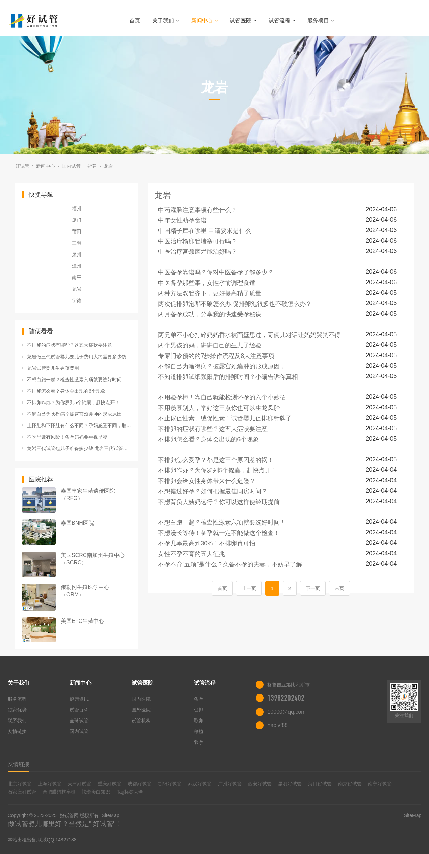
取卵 (198, 720)
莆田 (76, 231)
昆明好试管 (290, 783)
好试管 (22, 166)
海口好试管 (320, 783)
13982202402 (285, 697)
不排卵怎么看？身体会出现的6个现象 (66, 391)
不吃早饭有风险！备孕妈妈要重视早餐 (67, 437)
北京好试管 (19, 783)
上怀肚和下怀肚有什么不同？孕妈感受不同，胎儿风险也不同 (79, 425)
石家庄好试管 (22, 792)
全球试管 (79, 720)
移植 (198, 731)
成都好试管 (139, 783)
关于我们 (165, 20)
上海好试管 (49, 783)
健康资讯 (79, 699)
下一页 (313, 588)
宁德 (76, 300)
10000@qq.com (286, 712)
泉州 (76, 254)
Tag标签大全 (130, 792)
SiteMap (110, 815)
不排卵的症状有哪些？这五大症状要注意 (69, 345)
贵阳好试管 (169, 783)
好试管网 (69, 815)
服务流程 (17, 699)
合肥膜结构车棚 (59, 792)
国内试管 (71, 166)
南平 (76, 277)
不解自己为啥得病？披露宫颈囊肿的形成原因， (76, 414)
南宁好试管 (380, 783)
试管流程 (282, 20)
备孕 (198, 699)
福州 (76, 208)
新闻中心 (204, 20)
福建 (92, 166)
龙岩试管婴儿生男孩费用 (53, 368)
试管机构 (141, 720)
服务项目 (320, 20)
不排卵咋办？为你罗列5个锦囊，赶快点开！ (73, 402)
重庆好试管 (109, 783)
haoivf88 (277, 725)
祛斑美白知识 (96, 792)
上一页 (249, 588)
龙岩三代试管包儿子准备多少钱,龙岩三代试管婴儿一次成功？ (79, 448)
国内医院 (141, 699)
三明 (76, 243)
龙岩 (108, 166)
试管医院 (243, 20)
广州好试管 (230, 783)
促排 (198, 709)
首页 (134, 20)
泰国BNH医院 (77, 523)
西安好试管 (260, 783)
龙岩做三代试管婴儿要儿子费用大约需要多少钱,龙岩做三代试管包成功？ (79, 356)
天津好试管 (79, 783)
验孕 (198, 742)
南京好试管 (350, 783)
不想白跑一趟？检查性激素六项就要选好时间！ (76, 379)
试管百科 (79, 709)
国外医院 (141, 709)
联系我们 (17, 720)
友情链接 (17, 731)
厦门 (76, 220)
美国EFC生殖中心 (82, 621)
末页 (339, 588)
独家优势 (17, 709)
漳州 (76, 266)
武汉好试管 (199, 783)
